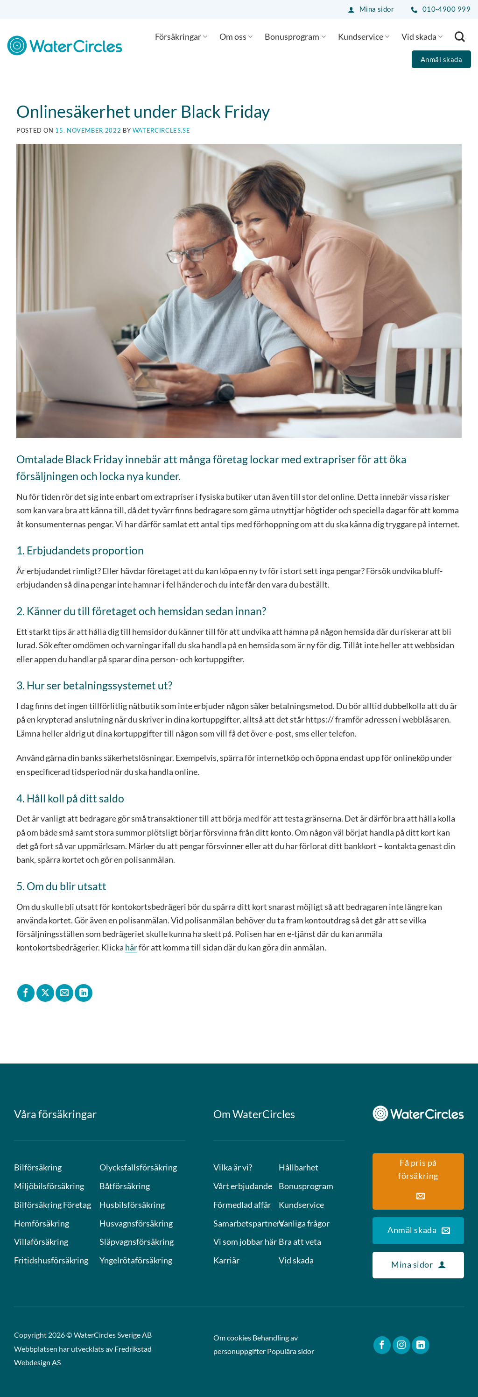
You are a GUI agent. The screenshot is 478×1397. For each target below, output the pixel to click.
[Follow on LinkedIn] (420, 1345)
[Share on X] (45, 993)
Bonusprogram (295, 36)
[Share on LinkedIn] (83, 993)
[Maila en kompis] (64, 993)
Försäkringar (181, 36)
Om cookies (232, 1337)
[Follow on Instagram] (401, 1345)
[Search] (460, 36)
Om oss (236, 36)
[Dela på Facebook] (26, 993)
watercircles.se (161, 130)
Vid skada (422, 36)
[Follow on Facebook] (382, 1345)
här (131, 947)
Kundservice (363, 36)
